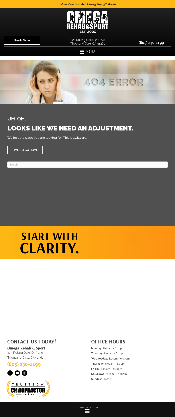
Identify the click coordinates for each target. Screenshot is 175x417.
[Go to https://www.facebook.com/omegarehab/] (10, 373)
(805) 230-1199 (151, 43)
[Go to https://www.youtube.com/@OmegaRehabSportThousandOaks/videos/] (17, 373)
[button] (25, 150)
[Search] (87, 165)
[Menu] (87, 411)
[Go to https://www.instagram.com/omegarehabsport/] (24, 373)
